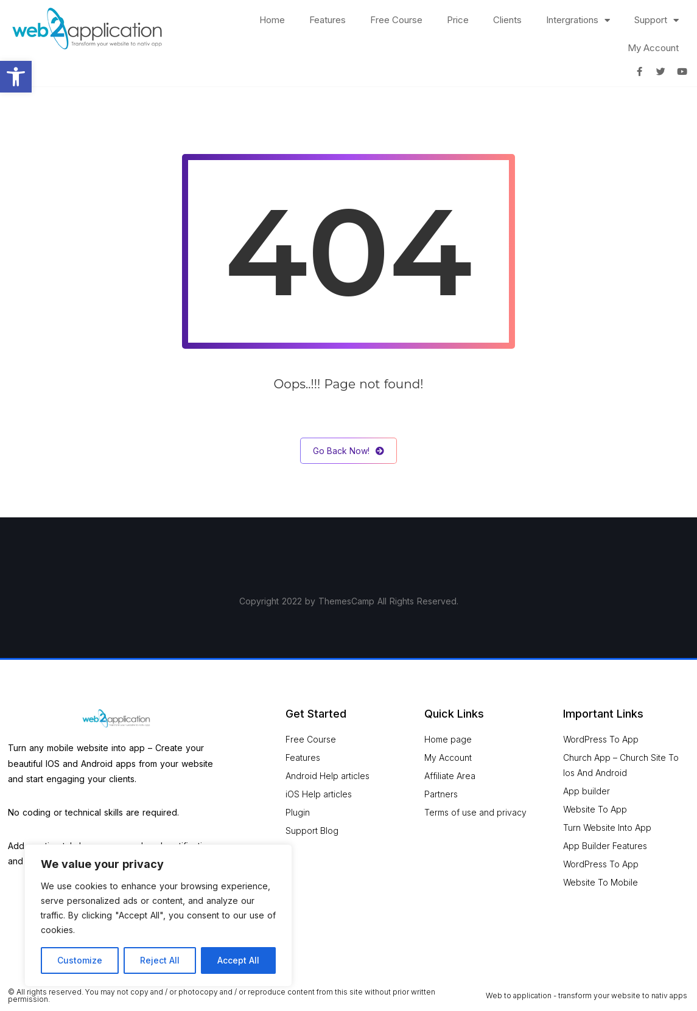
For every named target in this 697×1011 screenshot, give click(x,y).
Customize (79, 960)
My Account (653, 48)
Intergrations (578, 20)
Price (458, 20)
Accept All (238, 960)
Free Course (396, 20)
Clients (507, 20)
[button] (16, 77)
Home (272, 20)
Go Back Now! (348, 450)
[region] (158, 915)
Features (327, 20)
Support (656, 20)
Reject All (160, 960)
